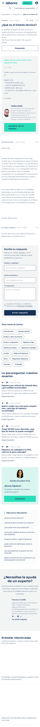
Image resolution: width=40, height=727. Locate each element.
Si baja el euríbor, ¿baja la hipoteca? (18, 539)
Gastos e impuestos (10, 342)
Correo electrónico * (11, 275)
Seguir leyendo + (8, 396)
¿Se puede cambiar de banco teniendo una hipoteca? (19, 533)
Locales (6, 353)
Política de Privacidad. (25, 306)
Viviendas (18, 364)
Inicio (16, 8)
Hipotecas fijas (28, 342)
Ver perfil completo (19, 619)
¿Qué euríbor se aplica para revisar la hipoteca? (18, 545)
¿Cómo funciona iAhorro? (14, 518)
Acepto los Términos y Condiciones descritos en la (20, 305)
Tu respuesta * (9, 286)
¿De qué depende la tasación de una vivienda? (18, 552)
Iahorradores (6, 14)
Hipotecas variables (28, 348)
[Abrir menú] (3, 3)
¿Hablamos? (27, 3)
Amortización (8, 331)
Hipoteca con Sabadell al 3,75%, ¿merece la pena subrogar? (17, 450)
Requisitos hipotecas (20, 359)
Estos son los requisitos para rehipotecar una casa (19, 719)
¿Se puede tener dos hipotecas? (16, 527)
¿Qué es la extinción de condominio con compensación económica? (19, 559)
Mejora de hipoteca (21, 353)
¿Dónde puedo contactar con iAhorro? (19, 523)
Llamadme (20, 499)
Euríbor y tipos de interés (12, 337)
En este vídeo (6, 234)
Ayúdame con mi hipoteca (16, 127)
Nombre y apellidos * (11, 263)
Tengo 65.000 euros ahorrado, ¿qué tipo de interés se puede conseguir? (18, 430)
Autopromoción (24, 331)
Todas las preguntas (25, 8)
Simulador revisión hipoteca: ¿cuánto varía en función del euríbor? (20, 678)
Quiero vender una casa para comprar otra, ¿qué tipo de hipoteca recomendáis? (19, 408)
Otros (5, 359)
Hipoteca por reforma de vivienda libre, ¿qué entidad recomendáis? (20, 386)
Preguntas (16, 14)
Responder (20, 48)
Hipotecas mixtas (10, 348)
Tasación (6, 364)
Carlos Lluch (16, 106)
